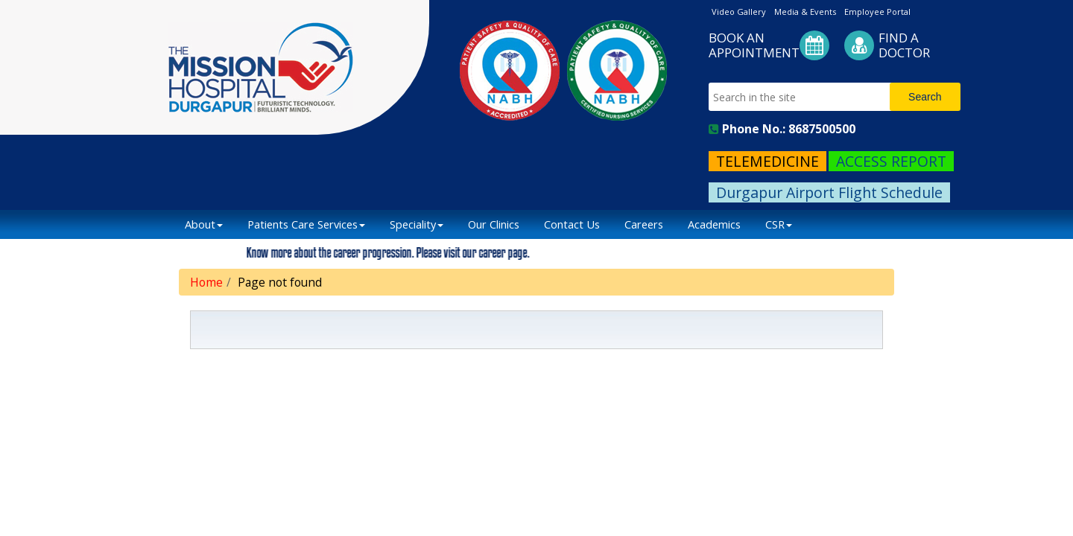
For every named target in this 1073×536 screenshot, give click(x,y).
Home (206, 282)
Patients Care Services (306, 224)
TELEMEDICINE (767, 161)
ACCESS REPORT (891, 161)
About (204, 224)
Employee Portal (877, 11)
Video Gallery (739, 11)
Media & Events (805, 11)
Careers (643, 224)
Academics (714, 224)
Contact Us (572, 224)
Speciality (416, 224)
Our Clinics (493, 224)
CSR (778, 224)
